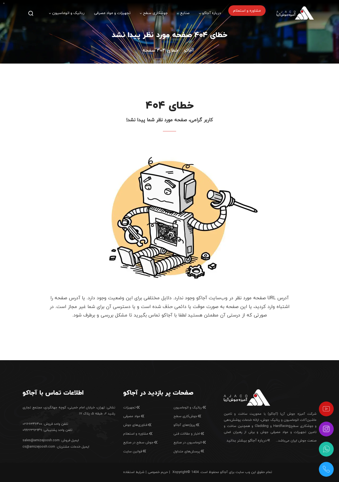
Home (189, 51)
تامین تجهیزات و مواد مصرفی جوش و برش (282, 432)
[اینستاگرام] (326, 429)
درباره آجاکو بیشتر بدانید (248, 440)
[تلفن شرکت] (326, 469)
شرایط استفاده (133, 472)
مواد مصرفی (134, 416)
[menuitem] (66, 13)
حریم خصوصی (158, 472)
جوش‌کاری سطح (187, 416)
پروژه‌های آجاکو (186, 425)
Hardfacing (282, 426)
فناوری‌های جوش (137, 425)
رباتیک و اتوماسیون (190, 407)
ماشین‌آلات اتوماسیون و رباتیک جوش (288, 420)
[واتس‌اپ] (326, 449)
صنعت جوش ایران (303, 440)
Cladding (262, 426)
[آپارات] (326, 408)
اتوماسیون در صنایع (190, 442)
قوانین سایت (135, 451)
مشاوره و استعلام (138, 433)
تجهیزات (131, 407)
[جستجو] (30, 13)
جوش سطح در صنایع (140, 442)
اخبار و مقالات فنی (189, 433)
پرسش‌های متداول (189, 451)
